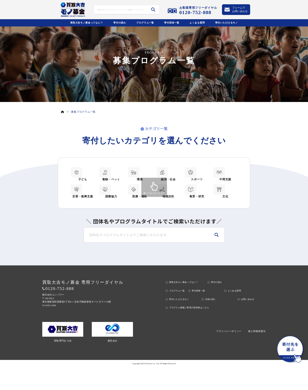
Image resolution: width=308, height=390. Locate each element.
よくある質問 (197, 22)
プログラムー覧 (145, 22)
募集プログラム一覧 (83, 111)
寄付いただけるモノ (226, 22)
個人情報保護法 (257, 354)
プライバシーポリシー (228, 354)
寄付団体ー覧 (171, 22)
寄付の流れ (119, 22)
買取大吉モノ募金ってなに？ (86, 22)
